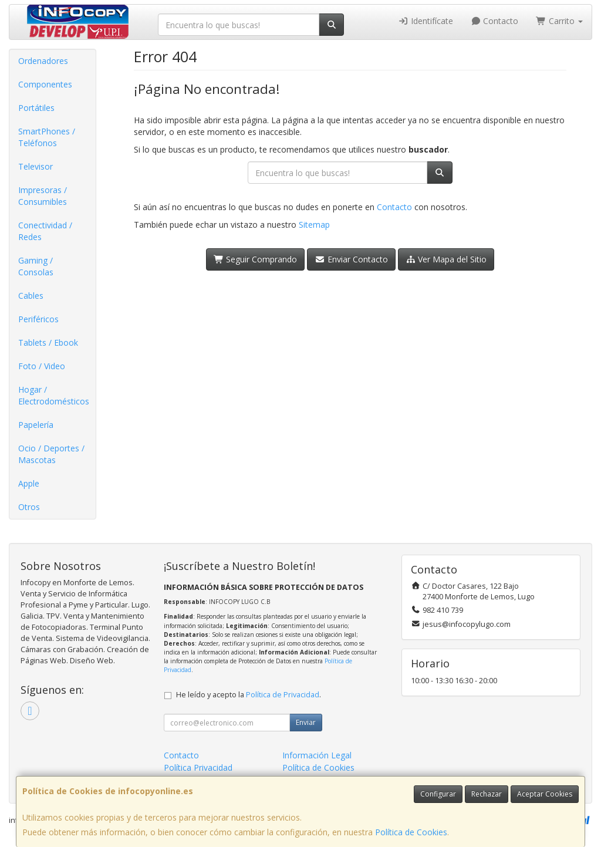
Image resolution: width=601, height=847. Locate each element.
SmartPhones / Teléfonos (46, 137)
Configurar (438, 794)
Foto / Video (41, 366)
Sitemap (314, 224)
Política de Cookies (411, 832)
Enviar (306, 722)
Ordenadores (43, 60)
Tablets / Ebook (48, 342)
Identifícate (425, 20)
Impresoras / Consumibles (42, 195)
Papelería (35, 424)
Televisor (35, 166)
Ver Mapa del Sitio (446, 259)
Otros (29, 506)
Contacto (495, 20)
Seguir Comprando (256, 259)
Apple (28, 483)
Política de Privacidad (282, 695)
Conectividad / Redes (45, 231)
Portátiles (36, 107)
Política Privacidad (198, 767)
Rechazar (486, 794)
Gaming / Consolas (35, 266)
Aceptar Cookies (544, 794)
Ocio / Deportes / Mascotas (51, 454)
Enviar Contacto (351, 259)
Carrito (559, 20)
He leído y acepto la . (248, 695)
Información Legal (317, 755)
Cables (30, 295)
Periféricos (38, 319)
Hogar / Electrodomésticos (53, 395)
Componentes (45, 84)
